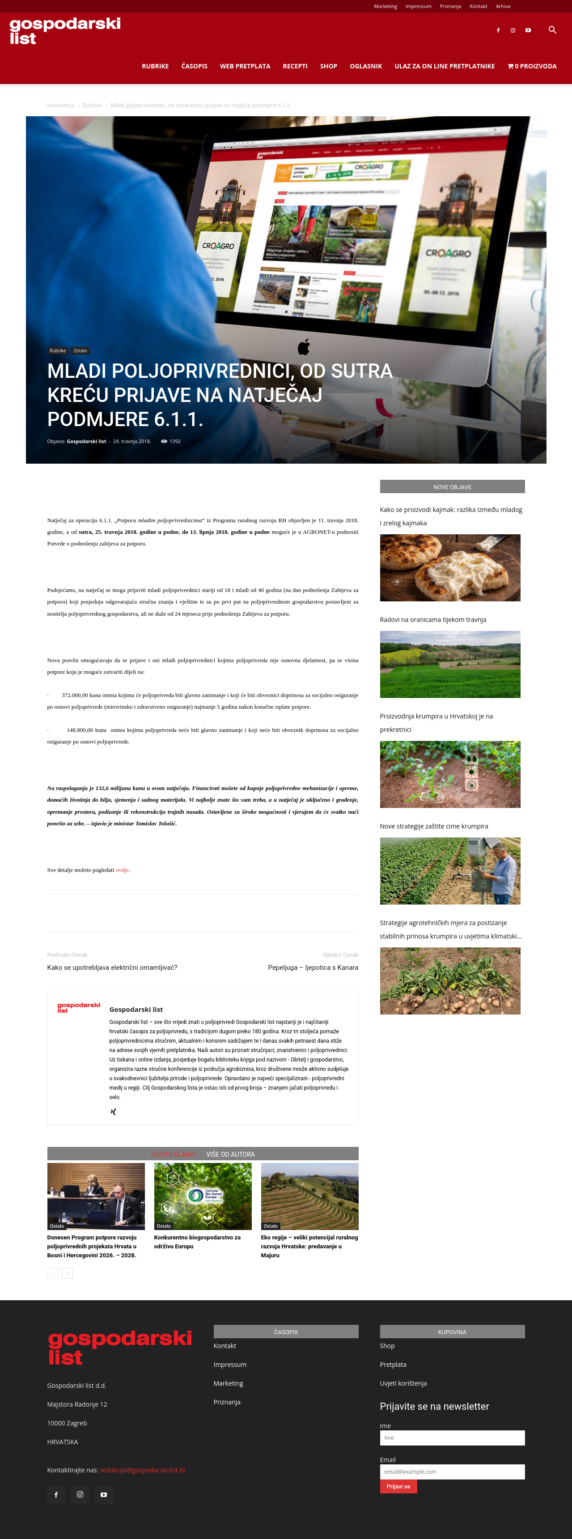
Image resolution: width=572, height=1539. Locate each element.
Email (388, 1459)
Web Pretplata (245, 66)
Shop (328, 66)
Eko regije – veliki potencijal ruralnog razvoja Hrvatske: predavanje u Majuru (309, 1246)
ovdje (122, 870)
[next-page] (67, 1273)
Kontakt (478, 6)
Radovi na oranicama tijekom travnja (433, 619)
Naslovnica (60, 105)
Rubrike (155, 66)
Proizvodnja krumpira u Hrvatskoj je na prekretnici (436, 723)
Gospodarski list (86, 441)
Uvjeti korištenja (403, 1383)
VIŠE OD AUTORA (231, 1154)
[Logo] (65, 31)
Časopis (194, 66)
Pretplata (393, 1364)
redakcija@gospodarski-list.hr (143, 1470)
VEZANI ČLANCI (173, 1154)
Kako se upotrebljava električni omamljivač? (112, 968)
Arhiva (503, 6)
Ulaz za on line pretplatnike (444, 66)
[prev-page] (53, 1273)
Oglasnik (366, 66)
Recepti (295, 66)
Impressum (419, 6)
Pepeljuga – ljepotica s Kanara (313, 968)
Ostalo (80, 350)
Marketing (385, 6)
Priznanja (451, 6)
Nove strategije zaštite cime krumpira (434, 826)
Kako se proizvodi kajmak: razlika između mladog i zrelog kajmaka (451, 516)
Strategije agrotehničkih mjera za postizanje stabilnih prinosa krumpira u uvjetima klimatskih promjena (450, 930)
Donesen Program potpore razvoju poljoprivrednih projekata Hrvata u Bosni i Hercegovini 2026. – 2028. (92, 1246)
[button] (552, 31)
